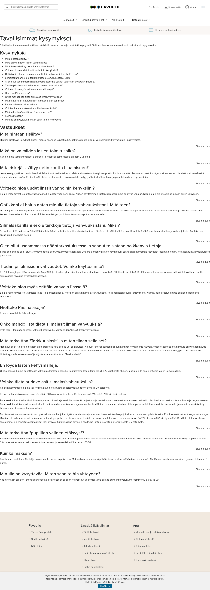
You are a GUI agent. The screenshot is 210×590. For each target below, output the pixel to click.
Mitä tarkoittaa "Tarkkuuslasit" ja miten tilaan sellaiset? (34, 100)
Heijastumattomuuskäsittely (98, 553)
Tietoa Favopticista (41, 532)
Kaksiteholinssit (92, 546)
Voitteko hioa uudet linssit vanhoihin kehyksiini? (31, 70)
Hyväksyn (105, 586)
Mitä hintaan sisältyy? (16, 59)
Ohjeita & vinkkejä (146, 560)
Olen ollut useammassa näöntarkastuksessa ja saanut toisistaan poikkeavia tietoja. (50, 81)
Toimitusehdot (143, 546)
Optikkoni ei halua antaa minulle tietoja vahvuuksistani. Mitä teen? (41, 74)
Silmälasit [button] (69, 20)
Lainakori (191, 7)
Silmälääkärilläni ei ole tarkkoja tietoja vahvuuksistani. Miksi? (38, 78)
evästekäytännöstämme (113, 582)
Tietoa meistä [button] (139, 20)
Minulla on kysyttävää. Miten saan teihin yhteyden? (33, 119)
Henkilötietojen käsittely (149, 553)
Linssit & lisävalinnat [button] (93, 20)
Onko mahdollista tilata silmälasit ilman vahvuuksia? (33, 97)
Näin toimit (118, 20)
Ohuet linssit (90, 560)
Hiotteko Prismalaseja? (17, 93)
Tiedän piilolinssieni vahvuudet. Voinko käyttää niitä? (34, 85)
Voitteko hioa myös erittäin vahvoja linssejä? (29, 89)
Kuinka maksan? (14, 116)
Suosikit (154, 7)
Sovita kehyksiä (39, 539)
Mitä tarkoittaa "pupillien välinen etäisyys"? (28, 112)
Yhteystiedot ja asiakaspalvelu (152, 532)
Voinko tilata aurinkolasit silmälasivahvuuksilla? (31, 108)
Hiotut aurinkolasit (93, 567)
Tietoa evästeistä (145, 539)
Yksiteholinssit (91, 532)
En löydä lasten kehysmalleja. (21, 104)
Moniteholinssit (91, 539)
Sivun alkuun (203, 146)
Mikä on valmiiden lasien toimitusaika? (26, 62)
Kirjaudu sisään (172, 7)
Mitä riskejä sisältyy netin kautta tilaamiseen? (29, 66)
